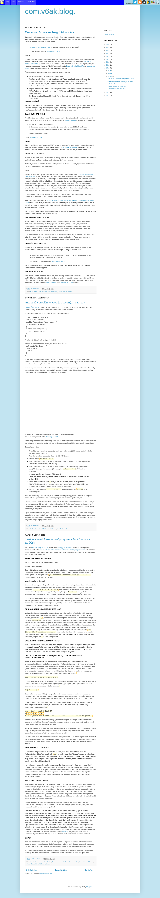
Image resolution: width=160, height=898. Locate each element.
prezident (44, 291)
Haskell (49, 862)
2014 (108, 65)
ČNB (35, 291)
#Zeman (33, 47)
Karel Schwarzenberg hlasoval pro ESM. (62, 200)
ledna (110, 76)
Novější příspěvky (32, 870)
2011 (108, 96)
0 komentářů (35, 288)
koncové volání (73, 862)
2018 (108, 56)
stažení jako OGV (52, 437)
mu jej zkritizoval (64, 548)
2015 (108, 62)
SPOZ (60, 291)
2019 (108, 53)
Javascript (55, 862)
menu (80, 2)
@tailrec (65, 832)
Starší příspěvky (90, 870)
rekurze (28, 864)
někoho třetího (51, 282)
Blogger (88, 887)
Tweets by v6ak (109, 34)
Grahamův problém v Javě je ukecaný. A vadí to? (55, 302)
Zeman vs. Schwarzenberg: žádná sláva (49, 32)
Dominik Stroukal (66, 282)
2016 (108, 59)
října (109, 70)
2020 (108, 50)
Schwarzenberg (52, 291)
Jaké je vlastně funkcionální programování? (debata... (117, 87)
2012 (108, 93)
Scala (67, 529)
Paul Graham (61, 529)
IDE (43, 529)
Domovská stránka (61, 870)
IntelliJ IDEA (49, 529)
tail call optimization (46, 864)
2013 (108, 68)
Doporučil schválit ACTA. (75, 66)
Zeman (69, 291)
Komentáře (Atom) (45, 873)
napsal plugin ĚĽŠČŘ (40, 548)
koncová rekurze (64, 862)
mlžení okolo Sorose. (69, 147)
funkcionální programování (38, 862)
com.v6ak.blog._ (52, 11)
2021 (108, 47)
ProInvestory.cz (70, 120)
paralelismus (89, 862)
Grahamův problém (32, 307)
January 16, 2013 (53, 51)
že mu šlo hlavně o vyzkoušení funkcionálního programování (62, 550)
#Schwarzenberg (44, 47)
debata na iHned (36, 137)
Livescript (82, 862)
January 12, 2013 (58, 261)
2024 (108, 45)
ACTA (32, 291)
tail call (37, 864)
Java (55, 529)
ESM (39, 291)
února (110, 73)
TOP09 (64, 291)
